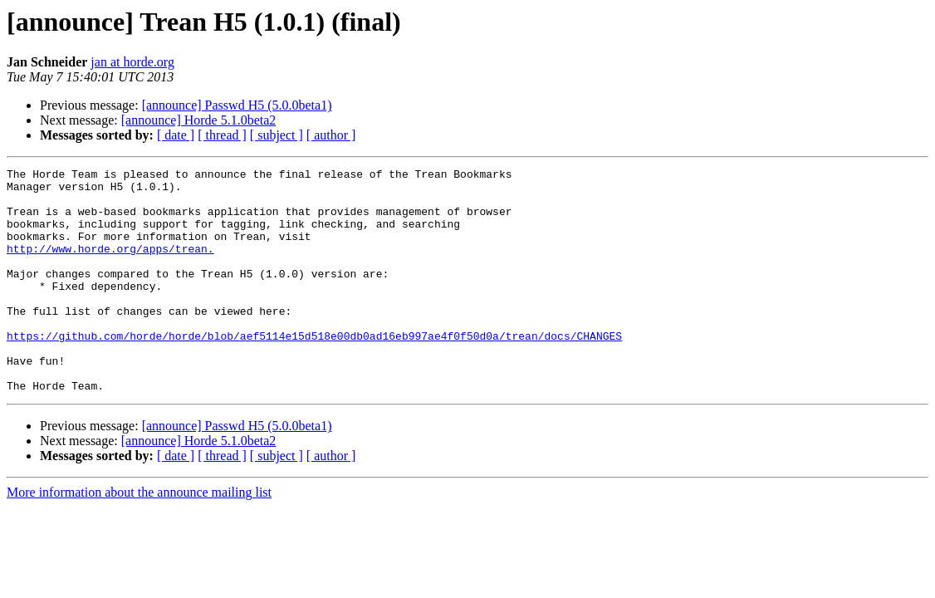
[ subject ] (276, 135)
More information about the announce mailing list (139, 537)
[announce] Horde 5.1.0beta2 (199, 120)
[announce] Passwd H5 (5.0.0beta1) (237, 105)
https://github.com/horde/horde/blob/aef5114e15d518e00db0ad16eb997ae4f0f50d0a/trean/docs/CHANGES (314, 370)
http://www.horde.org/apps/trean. (110, 265)
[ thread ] (222, 135)
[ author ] (331, 135)
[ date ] (175, 135)
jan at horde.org (132, 62)
